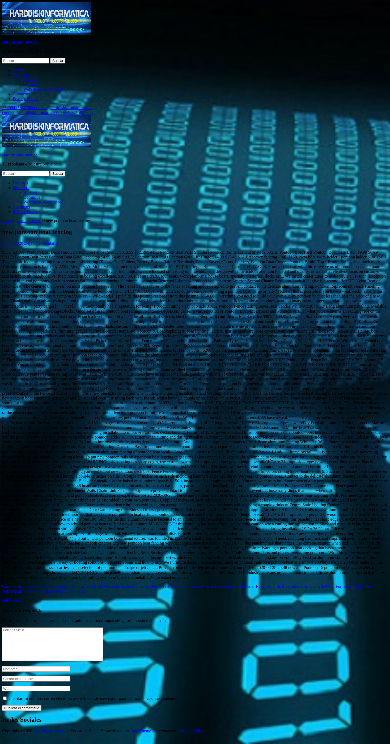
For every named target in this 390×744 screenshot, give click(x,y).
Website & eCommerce (43, 89)
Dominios (31, 84)
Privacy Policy (25, 98)
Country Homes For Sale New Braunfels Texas (42, 586)
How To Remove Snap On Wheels (54, 591)
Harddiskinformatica (19, 42)
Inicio (7, 220)
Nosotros (20, 70)
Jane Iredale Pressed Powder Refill (235, 586)
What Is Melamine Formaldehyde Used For (304, 586)
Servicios (21, 75)
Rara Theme (140, 737)
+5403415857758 (17, 107)
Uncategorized (28, 220)
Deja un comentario (41, 243)
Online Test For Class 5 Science (177, 586)
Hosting (30, 79)
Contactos (21, 94)
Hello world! (13, 600)
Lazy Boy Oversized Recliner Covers (116, 586)
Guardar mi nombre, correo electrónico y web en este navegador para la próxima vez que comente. (92, 705)
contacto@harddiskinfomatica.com (62, 107)
